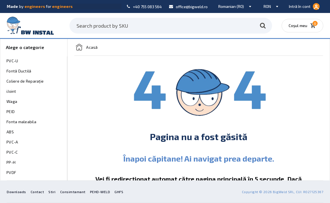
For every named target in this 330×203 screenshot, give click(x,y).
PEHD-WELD (100, 192)
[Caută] (263, 25)
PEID (10, 111)
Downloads (16, 192)
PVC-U (12, 60)
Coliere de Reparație (25, 81)
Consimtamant (73, 192)
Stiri (52, 192)
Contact (37, 192)
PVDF (11, 172)
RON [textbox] (267, 6)
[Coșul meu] (304, 25)
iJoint (11, 91)
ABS (10, 131)
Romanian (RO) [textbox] (231, 6)
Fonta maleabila (21, 121)
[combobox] (234, 6)
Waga (11, 101)
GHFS (119, 192)
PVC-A (12, 142)
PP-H (10, 162)
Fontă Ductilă (18, 71)
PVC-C (12, 152)
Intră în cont (304, 6)
